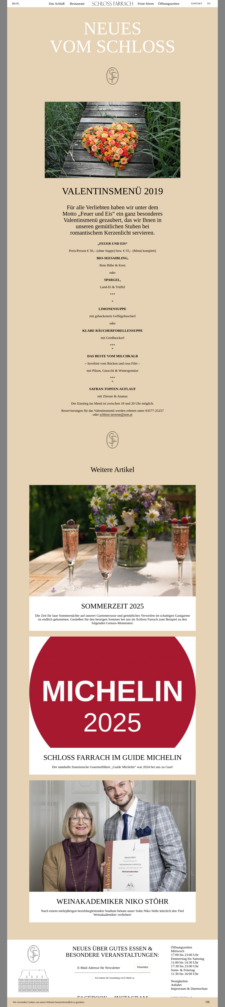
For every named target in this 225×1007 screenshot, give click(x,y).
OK (208, 1002)
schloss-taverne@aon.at (116, 414)
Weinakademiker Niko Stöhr (112, 901)
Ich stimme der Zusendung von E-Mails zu (114, 978)
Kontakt (196, 3)
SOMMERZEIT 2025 (112, 606)
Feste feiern (146, 3)
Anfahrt (176, 985)
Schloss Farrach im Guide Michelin (112, 757)
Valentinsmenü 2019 (112, 191)
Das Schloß (57, 3)
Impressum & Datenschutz (189, 988)
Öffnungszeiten (168, 3)
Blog (15, 3)
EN (208, 3)
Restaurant (77, 3)
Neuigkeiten (179, 981)
